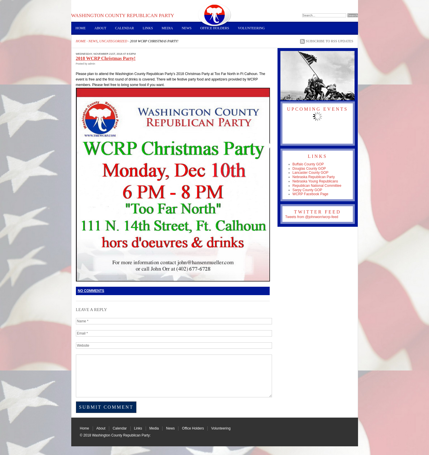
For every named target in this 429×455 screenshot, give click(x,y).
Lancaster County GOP (310, 173)
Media (167, 28)
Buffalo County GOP (308, 164)
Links (148, 28)
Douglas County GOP (309, 169)
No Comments (91, 291)
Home (81, 28)
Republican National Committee (317, 186)
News (186, 28)
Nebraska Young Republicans (315, 181)
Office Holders (214, 28)
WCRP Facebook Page (310, 194)
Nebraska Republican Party (314, 177)
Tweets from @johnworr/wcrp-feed (311, 217)
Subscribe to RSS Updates (329, 41)
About (100, 28)
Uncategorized (113, 41)
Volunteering (251, 28)
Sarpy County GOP (307, 190)
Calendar (124, 28)
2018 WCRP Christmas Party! (106, 58)
